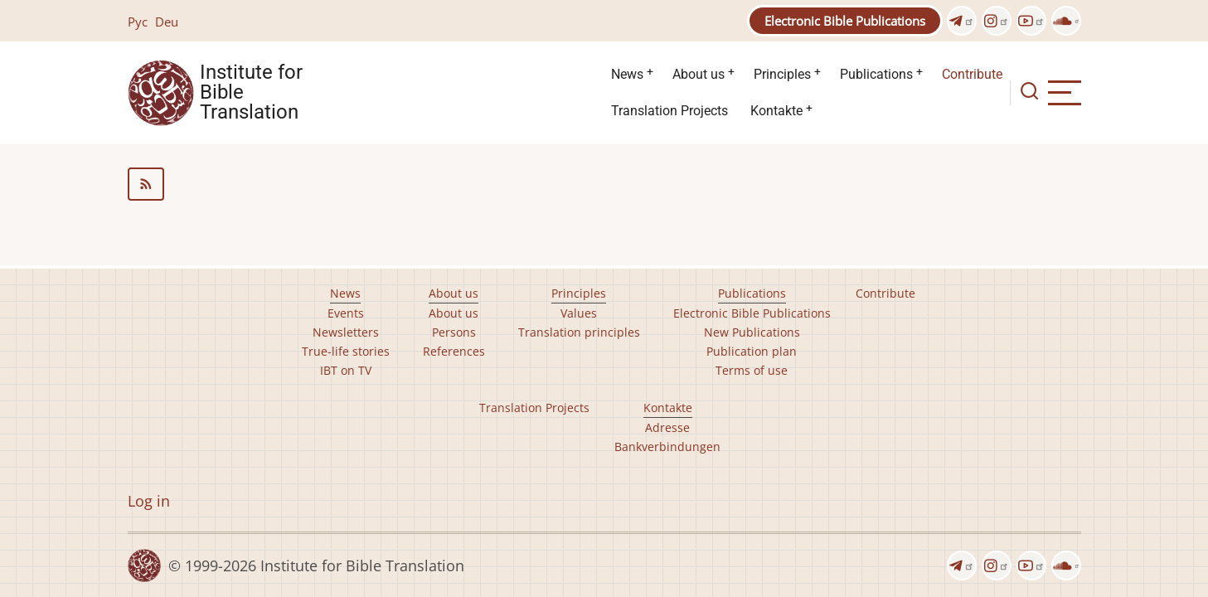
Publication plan (751, 351)
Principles (782, 74)
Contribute (972, 74)
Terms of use (752, 370)
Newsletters (346, 332)
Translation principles (579, 332)
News (627, 74)
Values (578, 313)
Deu (166, 21)
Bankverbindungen (667, 446)
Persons (454, 332)
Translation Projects (669, 111)
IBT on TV (345, 370)
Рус (138, 21)
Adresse (667, 427)
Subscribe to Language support (604, 184)
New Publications (752, 332)
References (454, 351)
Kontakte (776, 111)
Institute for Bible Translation (251, 93)
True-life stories (346, 351)
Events (345, 313)
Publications (876, 74)
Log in (149, 501)
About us (698, 74)
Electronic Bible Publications (844, 20)
